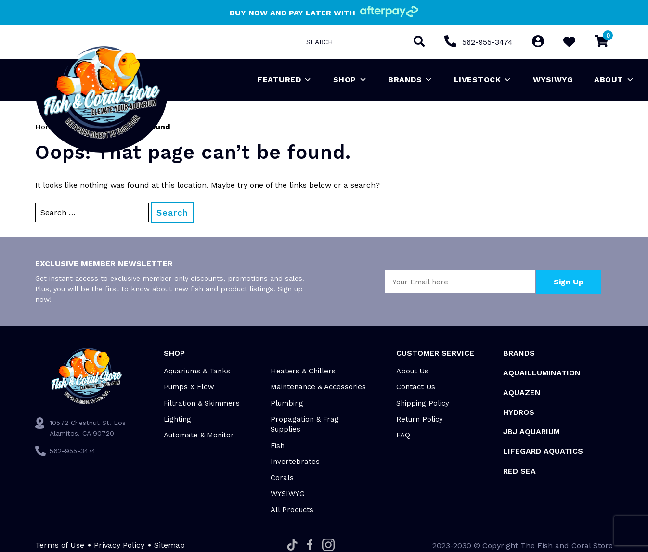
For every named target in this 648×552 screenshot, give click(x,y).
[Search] (418, 42)
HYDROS (518, 412)
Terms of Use (59, 545)
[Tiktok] (292, 545)
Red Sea (519, 470)
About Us (412, 371)
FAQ (403, 435)
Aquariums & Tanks (197, 371)
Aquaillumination (542, 372)
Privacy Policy (119, 545)
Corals (282, 478)
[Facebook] (309, 545)
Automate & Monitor (199, 435)
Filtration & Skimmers (202, 403)
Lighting (177, 419)
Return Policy (419, 419)
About (614, 80)
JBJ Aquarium (531, 431)
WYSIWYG (553, 79)
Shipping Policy (422, 403)
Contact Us (415, 387)
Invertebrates (295, 461)
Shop (350, 80)
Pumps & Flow (189, 387)
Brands (410, 80)
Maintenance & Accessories (318, 387)
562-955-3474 (487, 42)
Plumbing (287, 403)
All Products (292, 509)
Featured (285, 80)
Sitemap (169, 545)
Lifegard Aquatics (543, 451)
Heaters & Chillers (303, 371)
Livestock (483, 80)
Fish (278, 445)
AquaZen (522, 392)
